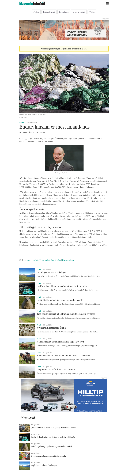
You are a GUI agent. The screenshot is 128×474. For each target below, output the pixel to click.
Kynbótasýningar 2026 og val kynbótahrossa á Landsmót (63, 355)
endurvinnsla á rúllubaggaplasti (38, 260)
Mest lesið (28, 418)
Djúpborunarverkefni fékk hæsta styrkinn (56, 369)
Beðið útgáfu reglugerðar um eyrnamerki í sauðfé (60, 300)
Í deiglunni (64, 12)
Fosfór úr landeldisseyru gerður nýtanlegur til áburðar (62, 286)
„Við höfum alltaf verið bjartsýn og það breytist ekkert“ (54, 427)
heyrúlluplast (56, 260)
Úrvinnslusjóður (68, 260)
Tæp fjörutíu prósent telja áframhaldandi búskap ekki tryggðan (66, 314)
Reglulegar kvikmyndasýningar (51, 272)
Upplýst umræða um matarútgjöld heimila (48, 456)
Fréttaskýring (49, 12)
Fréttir (36, 12)
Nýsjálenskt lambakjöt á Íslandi (51, 328)
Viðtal (92, 12)
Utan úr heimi (79, 12)
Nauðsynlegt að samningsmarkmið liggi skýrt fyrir (60, 341)
